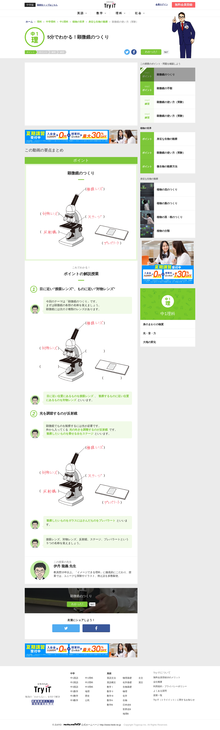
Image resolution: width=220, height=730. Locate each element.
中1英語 (74, 678)
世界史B (127, 709)
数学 (99, 13)
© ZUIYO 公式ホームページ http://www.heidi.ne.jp (86, 724)
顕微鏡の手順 (164, 88)
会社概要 (157, 682)
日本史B (127, 704)
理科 (119, 13)
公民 (87, 700)
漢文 (141, 682)
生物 (125, 700)
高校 (109, 673)
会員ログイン (162, 4)
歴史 (87, 696)
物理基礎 (127, 678)
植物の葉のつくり (167, 203)
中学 (72, 673)
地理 (87, 691)
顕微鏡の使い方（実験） (171, 102)
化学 (125, 696)
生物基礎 (127, 687)
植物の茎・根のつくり (170, 217)
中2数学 (74, 696)
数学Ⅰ (110, 687)
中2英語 (74, 682)
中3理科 (89, 687)
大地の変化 (149, 342)
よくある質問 (160, 691)
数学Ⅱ (110, 691)
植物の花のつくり (167, 189)
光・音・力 (149, 333)
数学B (110, 704)
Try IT (110, 5)
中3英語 (74, 687)
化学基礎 (127, 682)
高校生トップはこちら (47, 5)
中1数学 (74, 691)
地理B (126, 713)
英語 (80, 13)
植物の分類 (163, 230)
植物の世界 (145, 128)
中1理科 (89, 678)
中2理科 (89, 682)
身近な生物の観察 (167, 138)
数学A (110, 700)
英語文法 (111, 678)
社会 (138, 13)
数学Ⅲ (110, 696)
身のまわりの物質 (153, 324)
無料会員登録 (183, 4)
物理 (125, 691)
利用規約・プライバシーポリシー (170, 686)
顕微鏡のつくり (166, 74)
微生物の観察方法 (167, 166)
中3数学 (74, 700)
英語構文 (111, 682)
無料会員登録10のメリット (166, 677)
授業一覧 (157, 695)
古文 (141, 678)
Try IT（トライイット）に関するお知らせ (174, 699)
